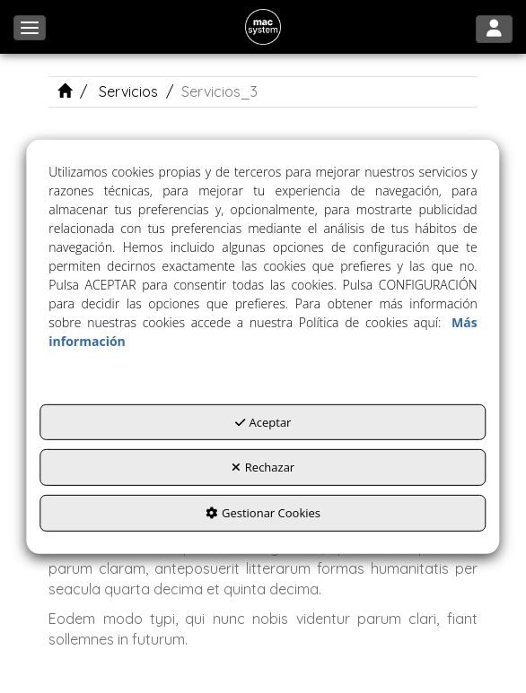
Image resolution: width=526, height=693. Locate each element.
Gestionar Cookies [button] (263, 513)
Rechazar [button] (263, 467)
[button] (263, 27)
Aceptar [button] (263, 422)
